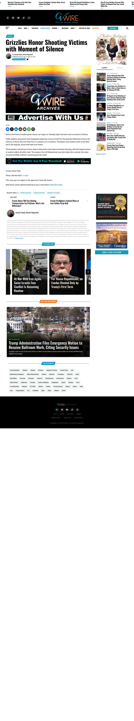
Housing (109, 133)
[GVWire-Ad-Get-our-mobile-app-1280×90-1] (48, 164)
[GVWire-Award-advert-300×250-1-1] (111, 219)
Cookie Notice (78, 418)
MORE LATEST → (102, 154)
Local (40, 6)
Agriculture (110, 143)
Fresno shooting (39, 193)
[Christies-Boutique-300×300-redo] (111, 64)
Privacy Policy (56, 418)
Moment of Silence (53, 193)
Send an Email (19, 238)
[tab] (104, 68)
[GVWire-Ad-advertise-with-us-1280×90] (48, 120)
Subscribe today (56, 185)
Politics (53, 275)
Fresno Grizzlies (25, 193)
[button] (26, 28)
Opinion (109, 113)
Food (9, 6)
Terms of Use (67, 418)
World (72, 6)
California (70, 414)
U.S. (102, 8)
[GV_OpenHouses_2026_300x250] (111, 248)
